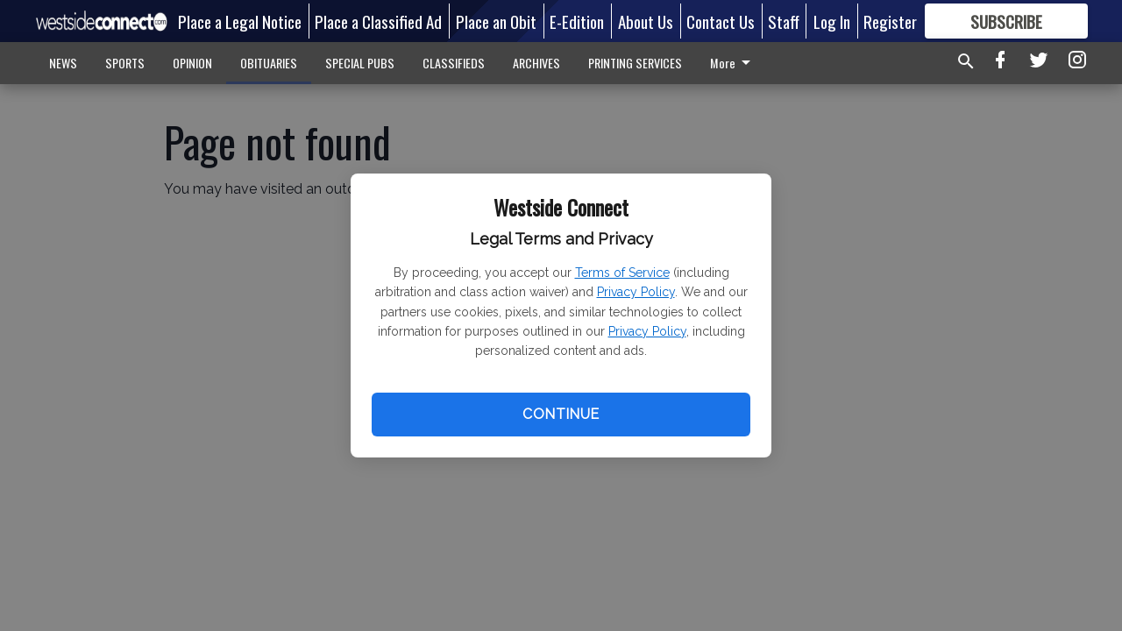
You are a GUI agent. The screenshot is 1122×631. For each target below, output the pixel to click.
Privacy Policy (636, 292)
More (733, 63)
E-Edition (577, 21)
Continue (560, 414)
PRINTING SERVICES (635, 62)
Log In (831, 21)
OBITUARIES (268, 62)
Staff (783, 21)
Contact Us (720, 21)
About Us (645, 21)
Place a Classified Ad (378, 21)
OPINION (192, 62)
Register (890, 21)
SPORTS (125, 62)
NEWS (63, 62)
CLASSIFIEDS (454, 62)
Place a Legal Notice (240, 21)
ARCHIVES (536, 62)
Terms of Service (622, 273)
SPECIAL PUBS (359, 62)
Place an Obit (496, 21)
